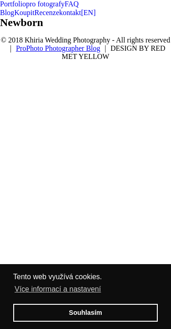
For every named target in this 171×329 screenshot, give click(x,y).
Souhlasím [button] (85, 312)
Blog (7, 12)
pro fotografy (45, 4)
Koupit (24, 12)
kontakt (70, 12)
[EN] (88, 12)
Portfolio (13, 4)
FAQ (72, 4)
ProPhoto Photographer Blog (58, 48)
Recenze (47, 12)
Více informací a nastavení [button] (58, 289)
